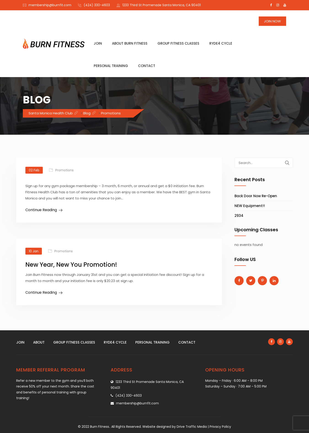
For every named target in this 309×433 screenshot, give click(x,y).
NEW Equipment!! (249, 205)
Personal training (111, 65)
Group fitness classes (178, 43)
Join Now (272, 21)
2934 (238, 215)
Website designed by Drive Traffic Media (174, 426)
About (39, 342)
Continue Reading (41, 209)
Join (98, 43)
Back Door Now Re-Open (255, 196)
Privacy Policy (220, 426)
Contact (146, 65)
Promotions (64, 170)
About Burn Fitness (129, 43)
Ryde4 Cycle (220, 43)
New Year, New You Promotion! (71, 265)
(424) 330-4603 (97, 5)
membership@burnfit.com (50, 5)
